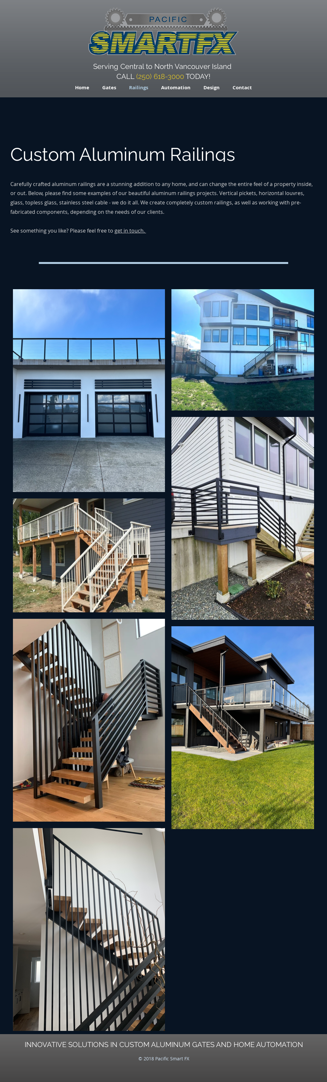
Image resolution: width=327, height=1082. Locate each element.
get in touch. (130, 230)
